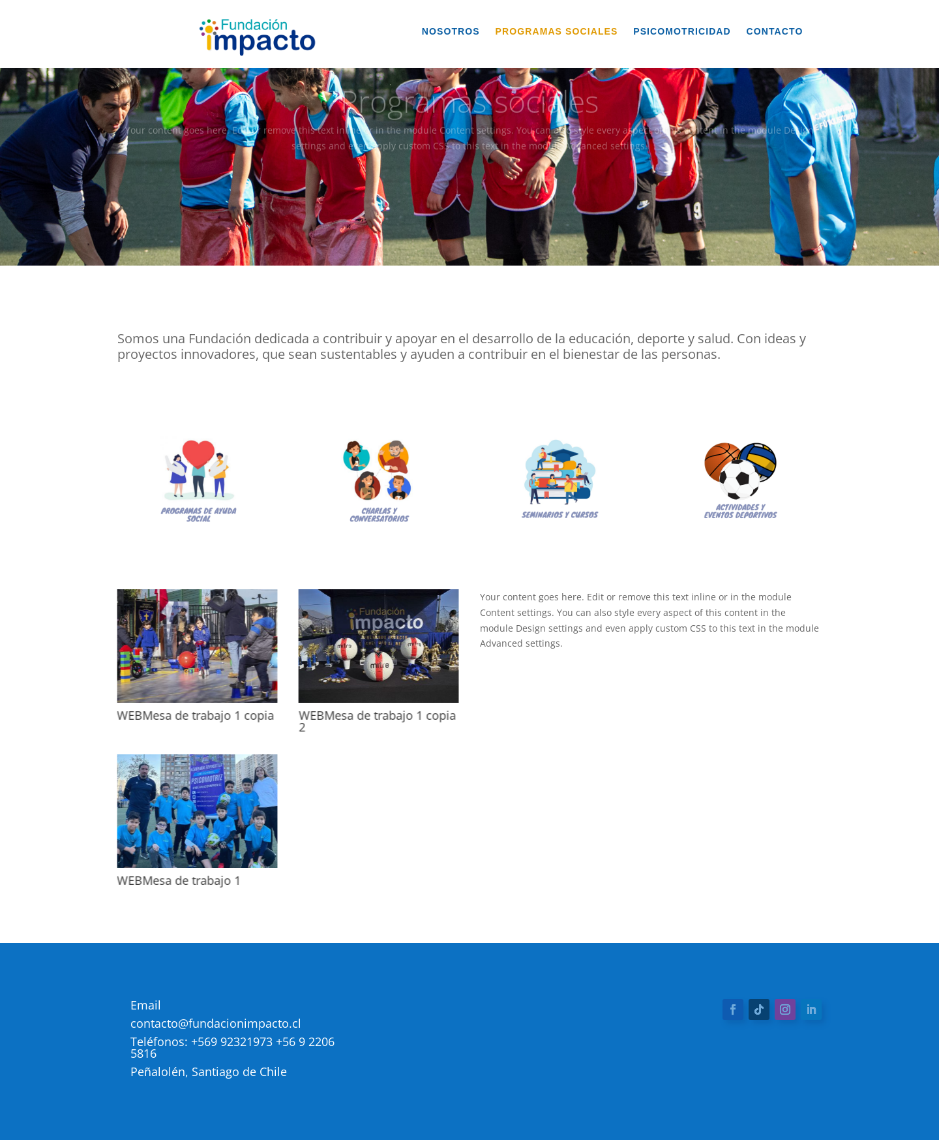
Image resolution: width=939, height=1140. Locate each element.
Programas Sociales (557, 32)
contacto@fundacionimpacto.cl (215, 1023)
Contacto (775, 32)
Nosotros (451, 32)
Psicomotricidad (682, 32)
